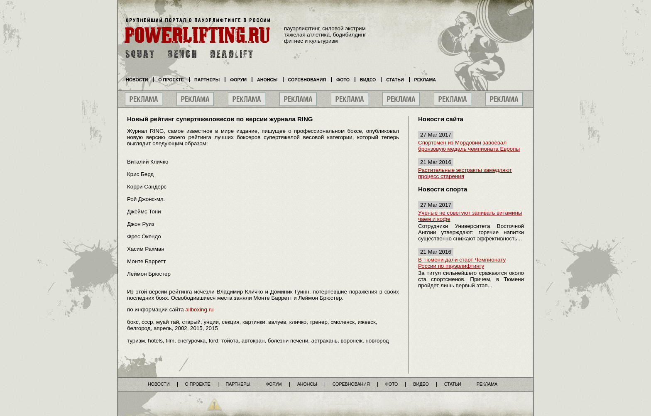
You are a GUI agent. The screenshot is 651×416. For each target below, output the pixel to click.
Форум (238, 79)
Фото (343, 79)
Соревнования (307, 79)
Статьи (395, 79)
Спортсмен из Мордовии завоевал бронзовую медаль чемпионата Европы (469, 145)
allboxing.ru (199, 309)
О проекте (171, 79)
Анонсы (267, 79)
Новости (137, 79)
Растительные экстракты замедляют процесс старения (465, 173)
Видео (368, 79)
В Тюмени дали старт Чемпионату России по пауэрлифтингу (462, 263)
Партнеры (207, 79)
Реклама (425, 79)
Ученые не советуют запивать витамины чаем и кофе (470, 216)
